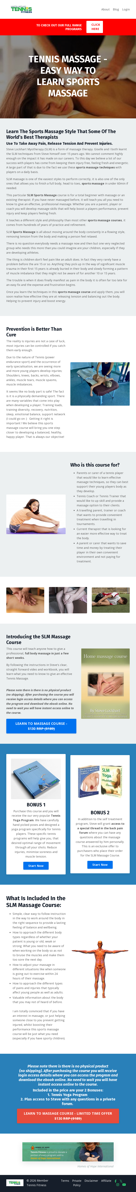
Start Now (35, 867)
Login (126, 9)
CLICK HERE (95, 27)
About (105, 9)
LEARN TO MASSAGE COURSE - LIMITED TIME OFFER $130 (68, 1117)
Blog (116, 9)
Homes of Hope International (95, 1168)
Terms (63, 1182)
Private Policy (76, 1184)
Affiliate (107, 1182)
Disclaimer (91, 1182)
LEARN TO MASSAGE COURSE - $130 (41, 727)
